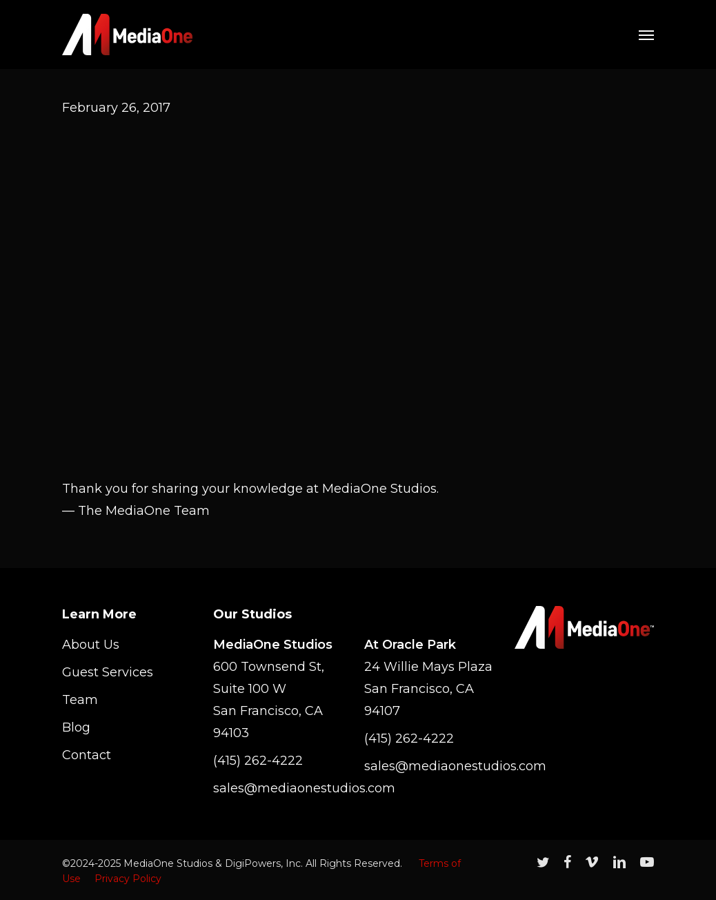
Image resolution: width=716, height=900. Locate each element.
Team (80, 699)
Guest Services (107, 672)
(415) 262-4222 (258, 760)
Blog (76, 727)
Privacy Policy (128, 878)
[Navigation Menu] (646, 34)
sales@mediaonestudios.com (282, 788)
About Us (90, 644)
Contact (86, 755)
